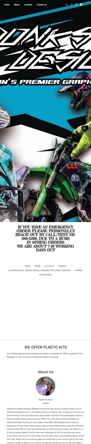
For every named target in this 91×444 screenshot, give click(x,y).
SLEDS (37, 266)
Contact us (42, 4)
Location (28, 4)
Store (6, 4)
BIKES (27, 266)
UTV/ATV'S (49, 266)
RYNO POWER (45, 275)
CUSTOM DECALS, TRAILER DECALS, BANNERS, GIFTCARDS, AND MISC (39, 270)
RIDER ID (62, 266)
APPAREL (78, 270)
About (16, 4)
